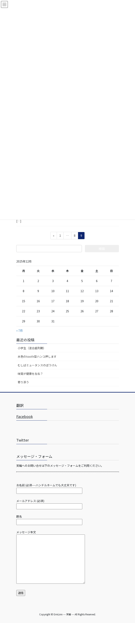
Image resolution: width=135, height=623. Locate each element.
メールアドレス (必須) (49, 503)
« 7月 (19, 330)
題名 (49, 519)
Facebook (24, 416)
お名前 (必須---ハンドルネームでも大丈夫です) (49, 488)
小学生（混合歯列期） (32, 348)
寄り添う (23, 382)
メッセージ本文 (50, 557)
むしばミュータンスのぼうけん (37, 365)
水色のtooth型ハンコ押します (37, 356)
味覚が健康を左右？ (30, 374)
